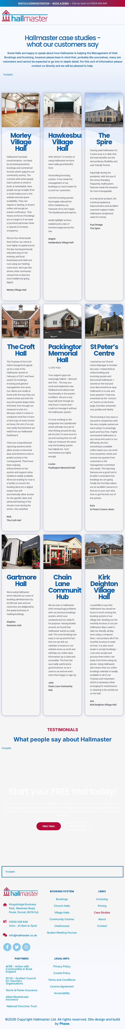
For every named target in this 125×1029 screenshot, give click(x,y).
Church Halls (62, 905)
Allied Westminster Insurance (17, 998)
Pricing (102, 905)
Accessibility (62, 993)
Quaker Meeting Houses (62, 932)
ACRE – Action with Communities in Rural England (19, 969)
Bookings (62, 899)
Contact (102, 925)
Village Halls (61, 912)
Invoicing (102, 899)
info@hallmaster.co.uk (23, 935)
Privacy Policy (61, 966)
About (102, 919)
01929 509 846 (98, 3)
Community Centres (61, 919)
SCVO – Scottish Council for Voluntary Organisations (21, 981)
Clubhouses (61, 925)
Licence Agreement (62, 986)
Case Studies (102, 912)
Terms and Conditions (62, 979)
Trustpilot (8, 74)
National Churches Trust (22, 1006)
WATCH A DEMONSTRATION (33, 3)
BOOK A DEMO (61, 3)
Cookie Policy (61, 973)
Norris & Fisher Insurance (21, 990)
